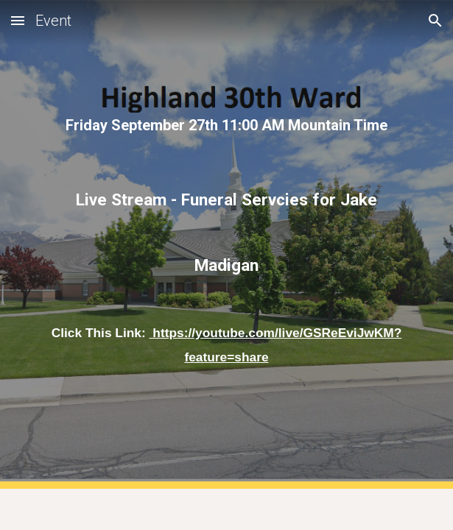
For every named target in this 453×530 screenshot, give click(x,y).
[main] (226, 125)
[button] (17, 20)
